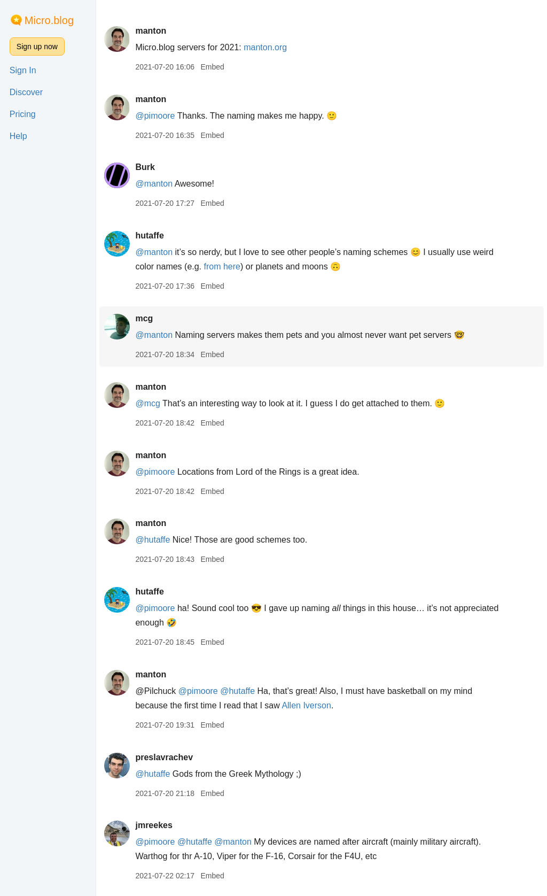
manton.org (265, 47)
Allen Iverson (306, 705)
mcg (144, 318)
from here (222, 266)
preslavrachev (164, 757)
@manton (154, 183)
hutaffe (149, 235)
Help (18, 136)
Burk (144, 167)
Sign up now (37, 46)
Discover (26, 92)
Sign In (23, 70)
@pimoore (155, 115)
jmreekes (153, 825)
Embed (212, 67)
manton (150, 30)
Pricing (23, 114)
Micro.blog (49, 20)
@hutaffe (152, 539)
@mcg (147, 403)
